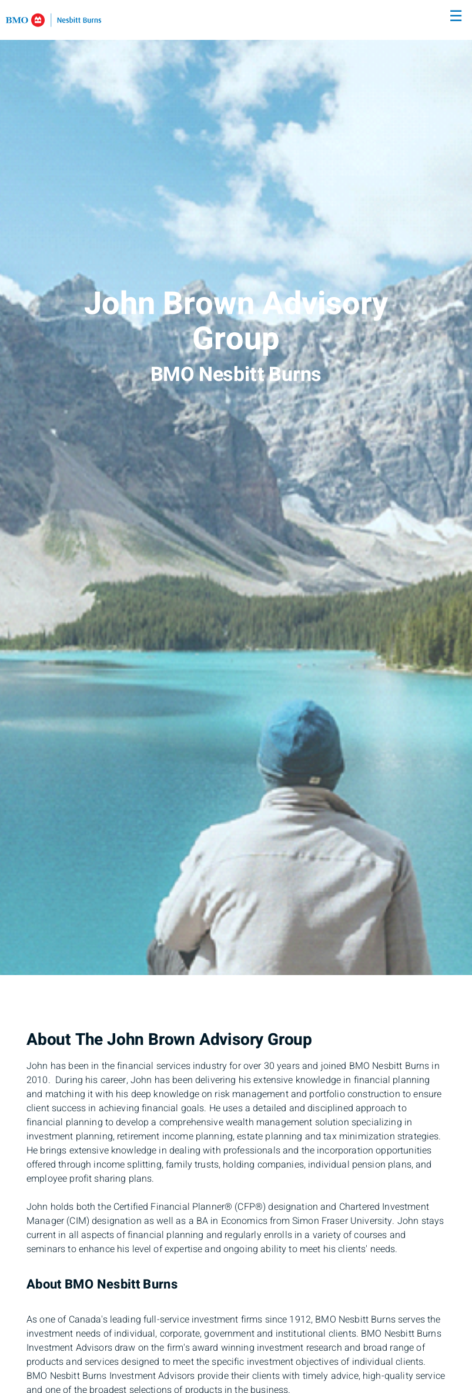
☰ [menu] (456, 16)
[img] (236, 487)
